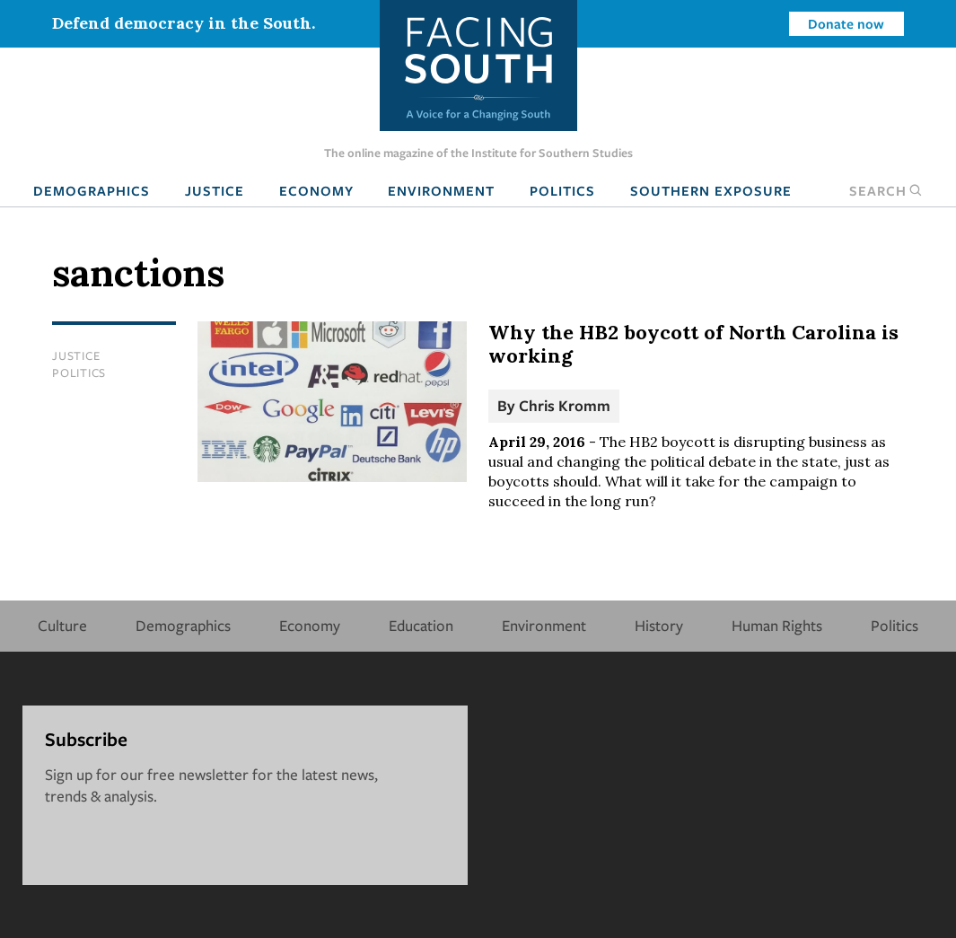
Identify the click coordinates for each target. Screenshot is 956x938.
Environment (441, 190)
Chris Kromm (564, 405)
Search (886, 190)
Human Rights (777, 625)
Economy (316, 190)
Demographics (91, 190)
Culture (62, 625)
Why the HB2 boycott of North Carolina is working (693, 344)
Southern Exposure (711, 190)
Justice (214, 190)
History (659, 625)
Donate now (846, 23)
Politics (562, 190)
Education (421, 625)
